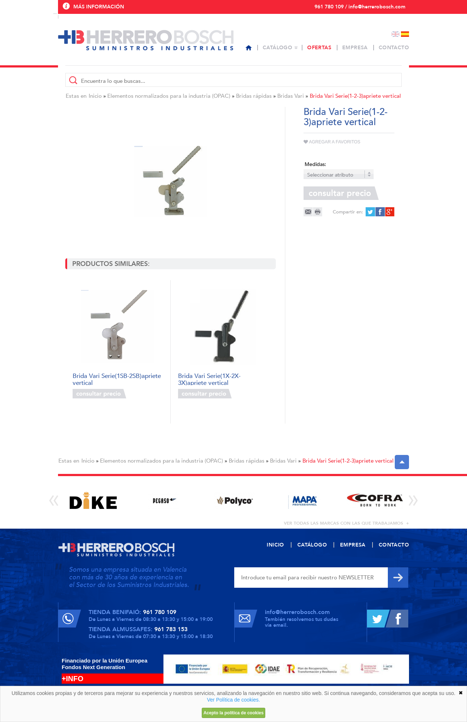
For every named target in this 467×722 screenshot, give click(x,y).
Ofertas (319, 47)
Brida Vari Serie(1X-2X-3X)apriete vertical (209, 378)
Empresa (355, 47)
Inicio (95, 96)
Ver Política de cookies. (233, 700)
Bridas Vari (290, 96)
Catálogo (277, 47)
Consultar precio (99, 393)
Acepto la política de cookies (234, 712)
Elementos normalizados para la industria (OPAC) (168, 96)
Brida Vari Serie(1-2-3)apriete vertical (355, 96)
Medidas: (315, 164)
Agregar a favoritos (332, 141)
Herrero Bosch (146, 40)
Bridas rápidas (254, 96)
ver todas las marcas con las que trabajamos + (346, 523)
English (395, 34)
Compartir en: (348, 212)
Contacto (394, 47)
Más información (98, 6)
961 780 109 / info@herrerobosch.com (359, 6)
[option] (93, 500)
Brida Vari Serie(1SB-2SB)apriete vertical (117, 378)
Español (405, 34)
